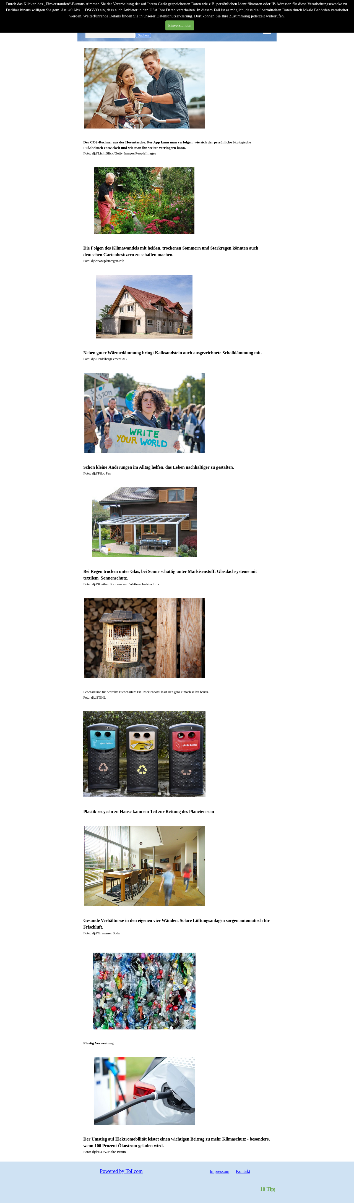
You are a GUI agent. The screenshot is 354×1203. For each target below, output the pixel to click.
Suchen (143, 35)
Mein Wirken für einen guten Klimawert (115, 17)
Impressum (219, 1171)
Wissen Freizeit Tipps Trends (117, 27)
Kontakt (243, 1171)
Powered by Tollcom (121, 1171)
